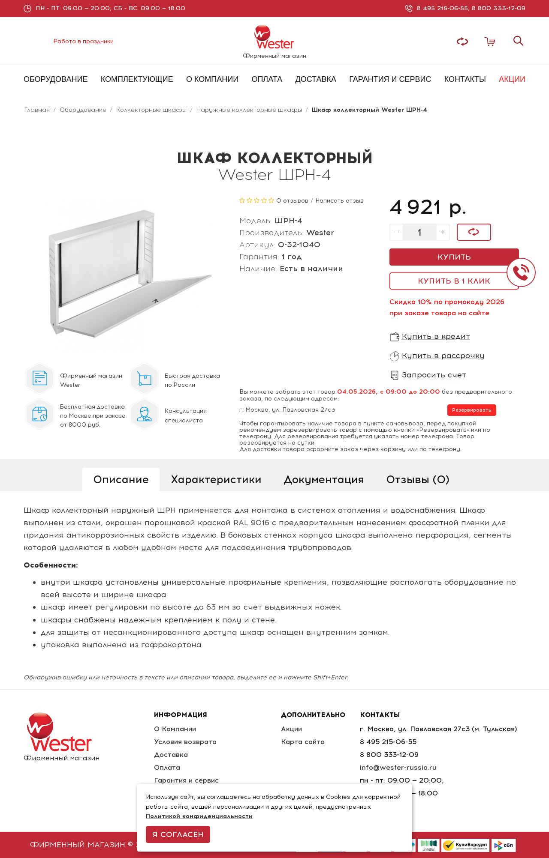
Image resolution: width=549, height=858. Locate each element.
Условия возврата (185, 742)
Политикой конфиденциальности (199, 816)
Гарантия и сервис (187, 780)
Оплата (167, 767)
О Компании (175, 729)
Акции (293, 729)
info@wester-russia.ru (398, 767)
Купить (454, 257)
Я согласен (178, 834)
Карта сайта (304, 742)
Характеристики (216, 479)
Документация (324, 479)
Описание (121, 479)
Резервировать (472, 410)
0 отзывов (292, 200)
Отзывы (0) (417, 479)
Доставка (170, 754)
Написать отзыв (339, 200)
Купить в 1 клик (454, 281)
